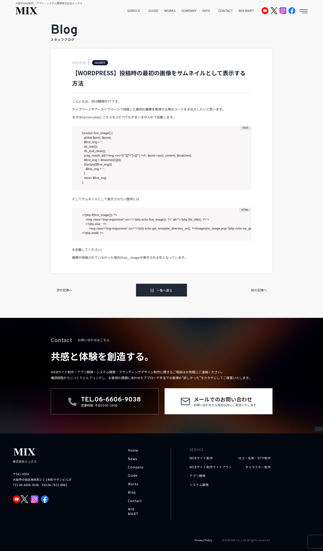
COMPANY (188, 10)
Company (136, 467)
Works (133, 484)
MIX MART (246, 10)
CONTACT (225, 10)
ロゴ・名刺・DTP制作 (254, 458)
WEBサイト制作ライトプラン (211, 467)
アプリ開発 (198, 476)
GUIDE (153, 10)
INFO (206, 10)
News (132, 459)
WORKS (170, 10)
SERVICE (133, 10)
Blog (132, 493)
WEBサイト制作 (201, 458)
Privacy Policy (203, 540)
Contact (135, 501)
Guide (133, 476)
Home (133, 451)
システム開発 (199, 485)
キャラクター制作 (258, 467)
